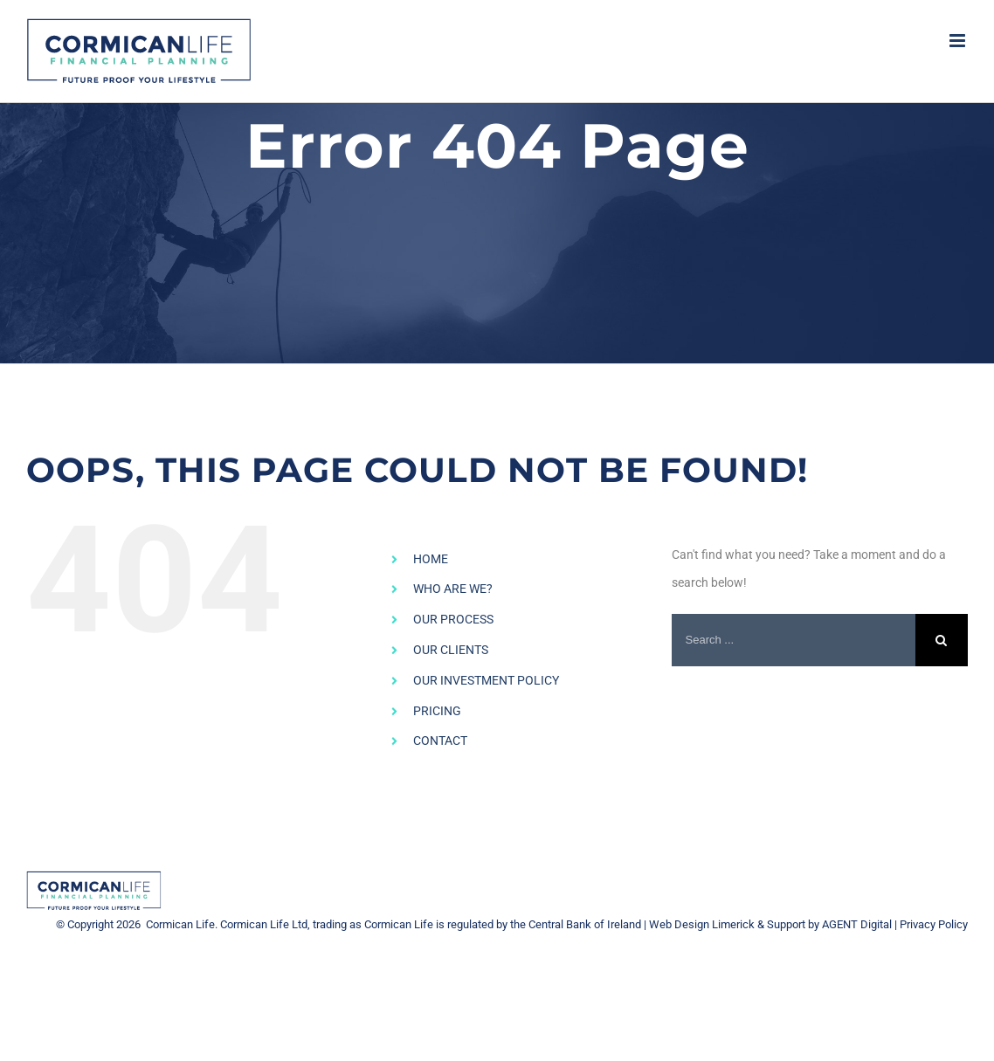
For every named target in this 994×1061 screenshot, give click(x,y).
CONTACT (440, 741)
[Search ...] (793, 640)
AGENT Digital (857, 924)
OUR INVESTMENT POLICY (486, 680)
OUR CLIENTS (450, 650)
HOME (430, 559)
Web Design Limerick (702, 924)
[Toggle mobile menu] (958, 40)
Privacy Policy (934, 924)
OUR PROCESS (453, 619)
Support (786, 924)
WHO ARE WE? (453, 589)
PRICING (437, 711)
